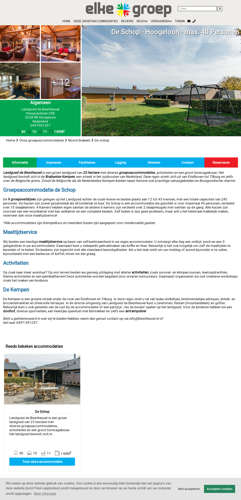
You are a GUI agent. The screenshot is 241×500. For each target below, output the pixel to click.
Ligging (120, 162)
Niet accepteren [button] (189, 489)
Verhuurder (161, 21)
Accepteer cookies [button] (220, 489)
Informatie (20, 162)
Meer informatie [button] (45, 493)
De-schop (102, 140)
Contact (188, 162)
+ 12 (60, 82)
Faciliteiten (87, 162)
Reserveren (221, 162)
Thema (180, 21)
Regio (142, 21)
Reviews (127, 21)
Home (66, 21)
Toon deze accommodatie (42, 462)
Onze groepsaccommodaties (96, 21)
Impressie (53, 162)
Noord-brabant (79, 140)
